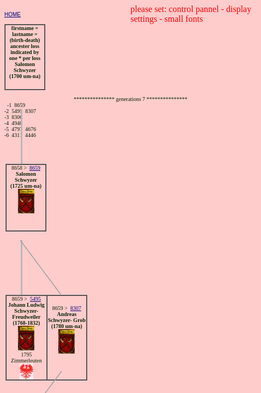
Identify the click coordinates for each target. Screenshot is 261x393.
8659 (34, 168)
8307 (75, 308)
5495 (35, 299)
